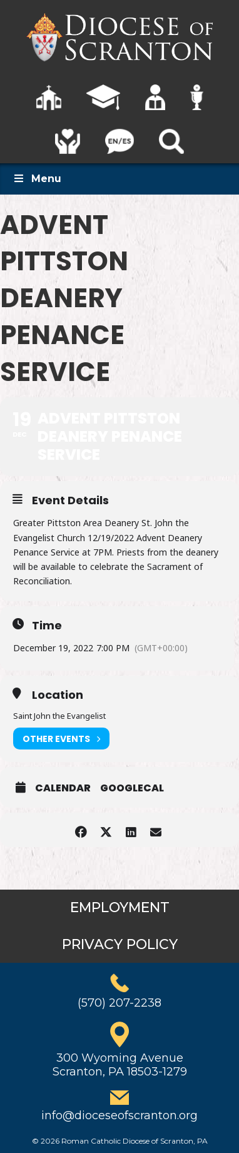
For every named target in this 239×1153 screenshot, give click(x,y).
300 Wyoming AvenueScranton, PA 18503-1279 (120, 1065)
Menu (37, 179)
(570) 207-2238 (119, 1003)
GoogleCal (132, 788)
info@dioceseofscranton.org (119, 1115)
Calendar (63, 788)
